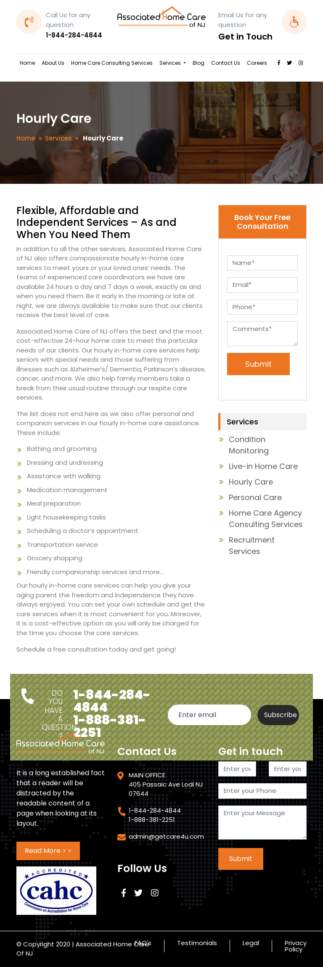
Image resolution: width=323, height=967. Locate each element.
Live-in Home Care (263, 466)
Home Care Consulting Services (112, 62)
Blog (198, 62)
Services (170, 62)
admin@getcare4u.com (166, 836)
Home (27, 62)
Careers (257, 62)
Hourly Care (251, 482)
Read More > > (48, 851)
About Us (53, 62)
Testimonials (197, 943)
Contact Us (225, 62)
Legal (251, 943)
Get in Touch (245, 36)
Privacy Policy (296, 946)
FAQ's (143, 943)
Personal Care (255, 497)
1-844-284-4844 (74, 35)
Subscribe (280, 715)
